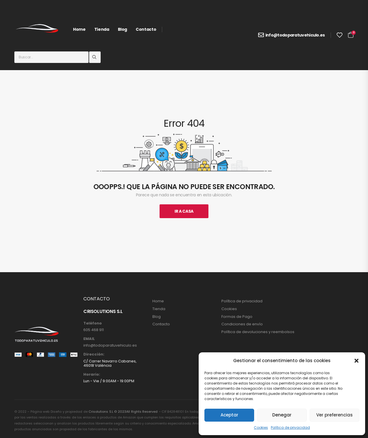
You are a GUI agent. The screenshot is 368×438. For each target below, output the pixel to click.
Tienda (101, 29)
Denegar (282, 415)
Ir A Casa (184, 211)
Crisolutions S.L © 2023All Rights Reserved (123, 411)
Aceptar (229, 415)
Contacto (146, 29)
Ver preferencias (334, 415)
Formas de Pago (236, 316)
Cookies (261, 427)
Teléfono (92, 323)
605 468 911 (93, 330)
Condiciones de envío (242, 324)
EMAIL (89, 339)
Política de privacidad (290, 427)
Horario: (91, 374)
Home (79, 29)
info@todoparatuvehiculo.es (295, 35)
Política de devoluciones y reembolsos (257, 332)
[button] (356, 361)
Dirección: (93, 354)
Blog (122, 29)
